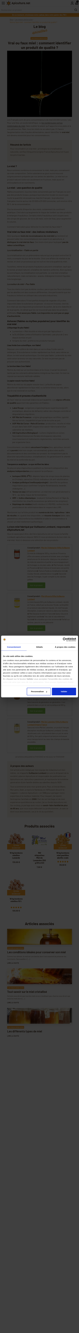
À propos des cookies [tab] (65, 647)
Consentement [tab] (14, 647)
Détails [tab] (39, 647)
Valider (64, 691)
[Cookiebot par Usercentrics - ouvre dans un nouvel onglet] (64, 639)
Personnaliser (39, 691)
